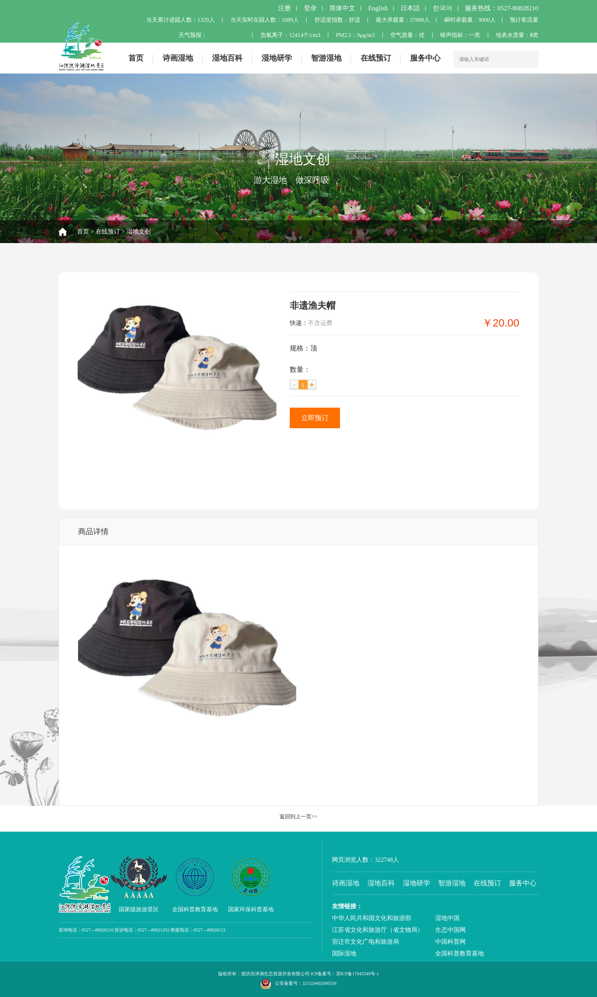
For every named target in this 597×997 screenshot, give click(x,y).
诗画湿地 (178, 58)
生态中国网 (450, 930)
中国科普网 (450, 941)
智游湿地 (326, 58)
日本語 (410, 8)
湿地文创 (138, 231)
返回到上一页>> (298, 816)
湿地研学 (277, 58)
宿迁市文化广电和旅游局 (365, 941)
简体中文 (342, 8)
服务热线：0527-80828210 (501, 8)
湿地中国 (447, 918)
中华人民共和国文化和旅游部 (371, 918)
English (378, 8)
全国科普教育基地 (459, 953)
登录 (310, 8)
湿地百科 (227, 58)
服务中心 (425, 58)
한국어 (442, 8)
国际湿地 (344, 953)
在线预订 (376, 58)
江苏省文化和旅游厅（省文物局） (377, 930)
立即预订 (315, 418)
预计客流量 (524, 20)
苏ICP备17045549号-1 (357, 973)
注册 (284, 8)
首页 (136, 58)
